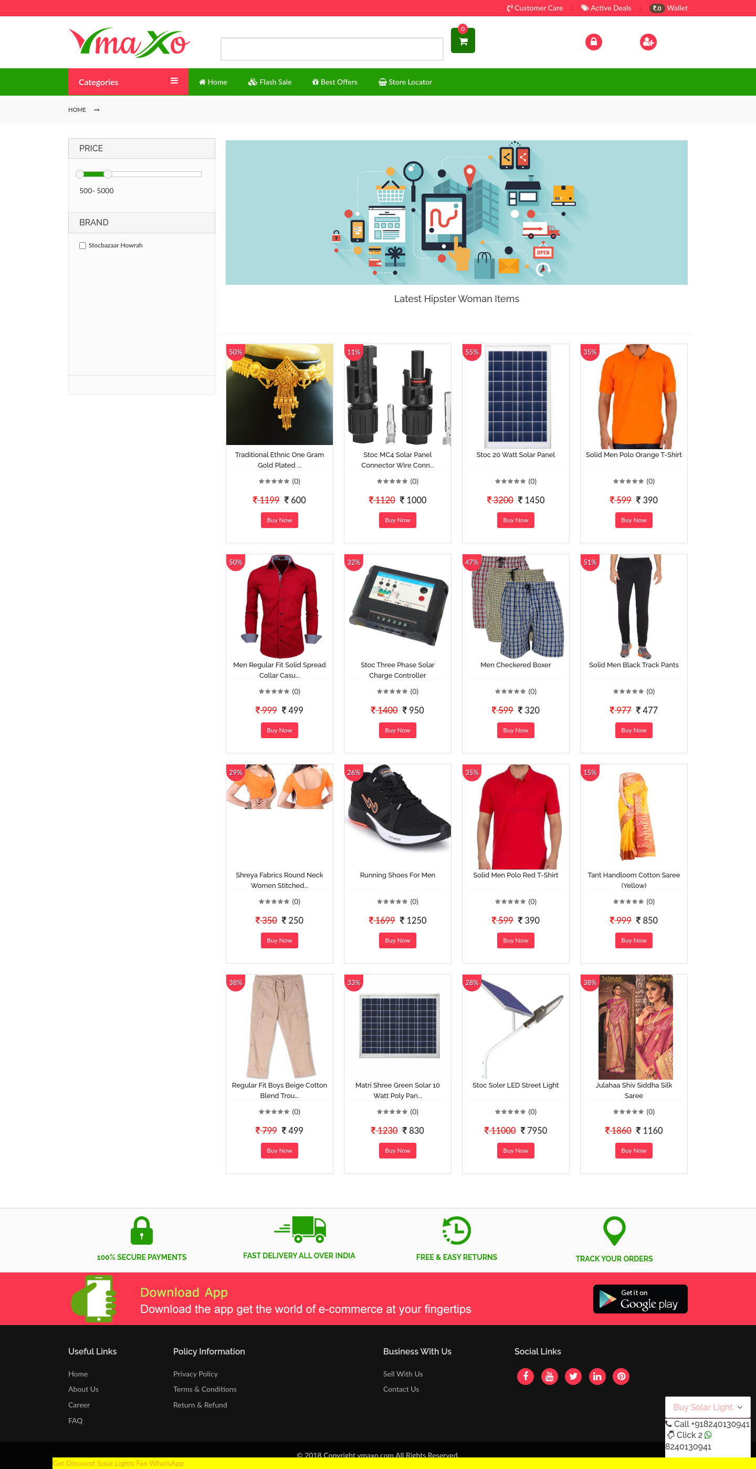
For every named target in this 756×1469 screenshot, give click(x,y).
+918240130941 (720, 1424)
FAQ (75, 1420)
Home (78, 1373)
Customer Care (535, 7)
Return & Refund (200, 1404)
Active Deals (606, 7)
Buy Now (279, 520)
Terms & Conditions (205, 1388)
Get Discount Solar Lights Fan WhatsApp (118, 1462)
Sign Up (661, 40)
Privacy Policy (195, 1373)
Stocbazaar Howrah (111, 245)
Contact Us (401, 1388)
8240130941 (688, 1447)
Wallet (668, 7)
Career (79, 1404)
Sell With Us (403, 1373)
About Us (83, 1388)
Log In (604, 40)
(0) (296, 481)
